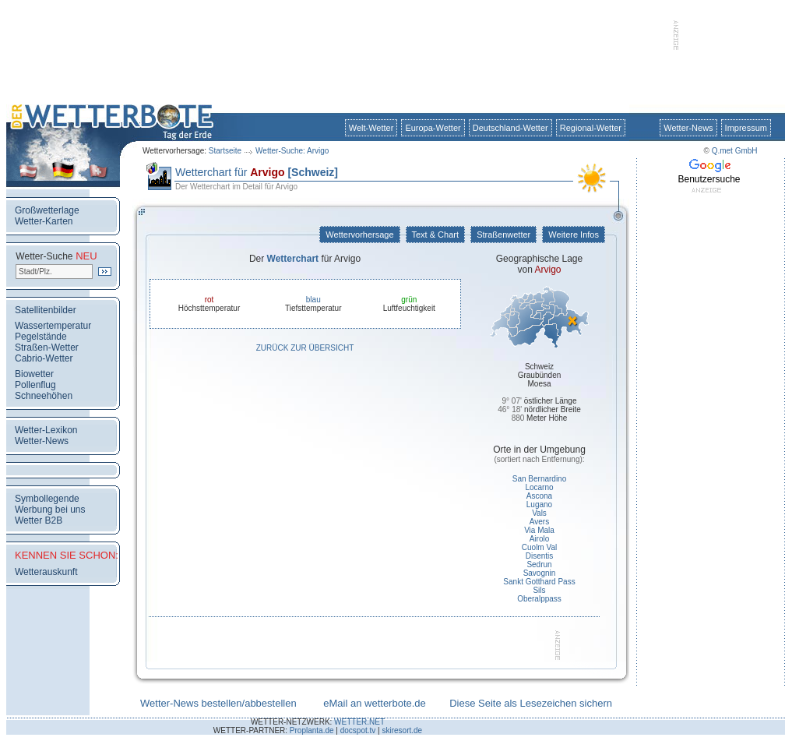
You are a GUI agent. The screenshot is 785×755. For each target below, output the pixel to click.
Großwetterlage (47, 210)
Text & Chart (435, 234)
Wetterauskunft (46, 571)
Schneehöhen (43, 395)
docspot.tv (358, 730)
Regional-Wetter (590, 127)
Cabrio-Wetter (43, 358)
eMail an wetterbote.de (374, 703)
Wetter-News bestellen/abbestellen (218, 703)
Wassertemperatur (53, 325)
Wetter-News (688, 127)
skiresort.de (402, 730)
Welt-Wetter (371, 127)
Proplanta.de (312, 730)
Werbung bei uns (50, 509)
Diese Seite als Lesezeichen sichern (530, 703)
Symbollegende (47, 498)
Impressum (746, 127)
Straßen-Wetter (47, 347)
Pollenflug (35, 384)
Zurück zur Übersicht (305, 348)
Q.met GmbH (735, 150)
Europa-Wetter (432, 127)
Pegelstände (41, 336)
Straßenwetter (503, 234)
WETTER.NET (359, 722)
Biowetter (34, 374)
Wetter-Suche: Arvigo (292, 150)
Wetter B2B (38, 520)
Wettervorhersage (359, 234)
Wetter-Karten (43, 221)
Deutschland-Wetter (510, 127)
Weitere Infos (573, 234)
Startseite (225, 150)
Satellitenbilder (45, 310)
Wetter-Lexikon (46, 430)
